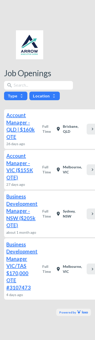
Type (16, 95)
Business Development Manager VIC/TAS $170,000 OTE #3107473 (21, 266)
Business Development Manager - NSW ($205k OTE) (21, 210)
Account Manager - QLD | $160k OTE (20, 126)
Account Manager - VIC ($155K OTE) (19, 166)
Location (44, 95)
